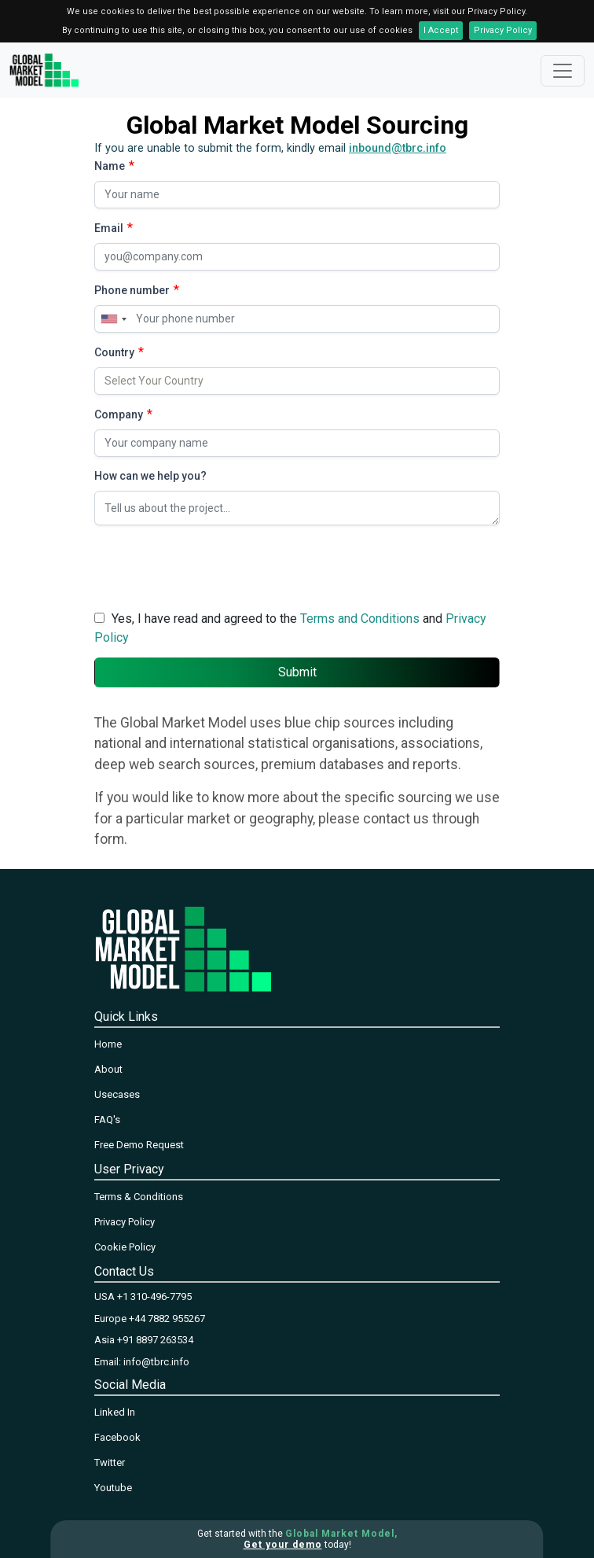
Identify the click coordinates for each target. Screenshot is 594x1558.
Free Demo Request (139, 1145)
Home (108, 1044)
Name (109, 166)
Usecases (117, 1094)
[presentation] (213, 568)
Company (118, 414)
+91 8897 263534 (155, 1340)
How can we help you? (150, 476)
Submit (297, 672)
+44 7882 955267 (167, 1318)
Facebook (117, 1437)
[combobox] (113, 319)
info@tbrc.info (156, 1362)
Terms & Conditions (138, 1197)
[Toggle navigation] (563, 71)
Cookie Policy (125, 1247)
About (108, 1069)
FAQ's (107, 1119)
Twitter (109, 1462)
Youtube (113, 1488)
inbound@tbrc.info (397, 148)
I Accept (441, 30)
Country (114, 352)
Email (108, 228)
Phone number (132, 290)
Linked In (114, 1412)
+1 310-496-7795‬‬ (154, 1296)
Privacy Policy (503, 30)
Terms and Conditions (360, 618)
